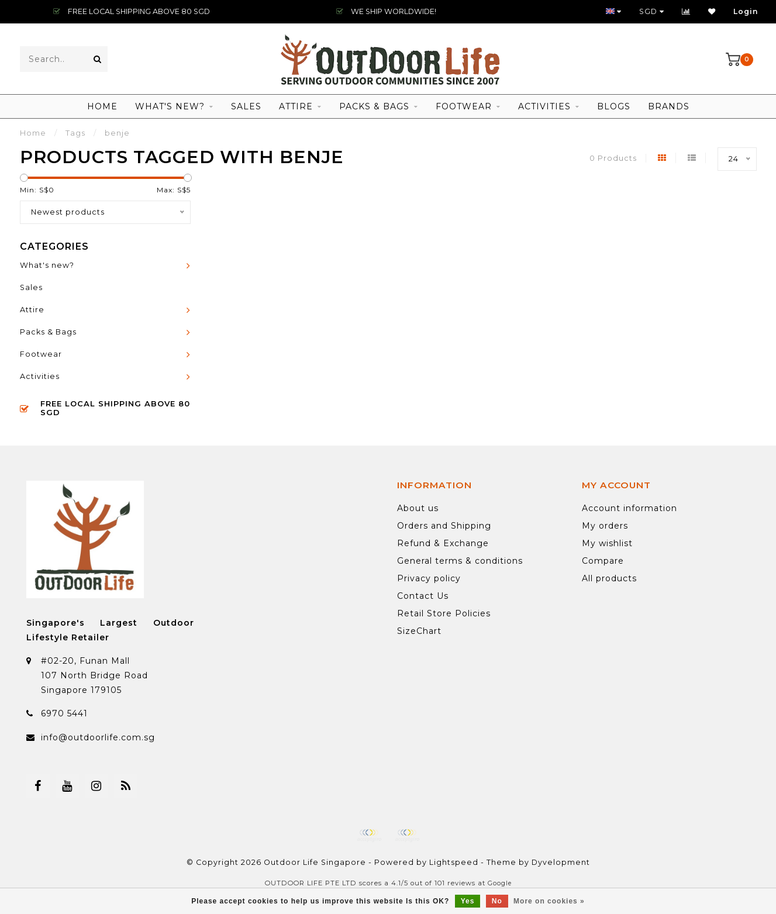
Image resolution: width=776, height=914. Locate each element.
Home (102, 106)
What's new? (170, 106)
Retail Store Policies (444, 613)
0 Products (613, 158)
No (497, 901)
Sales (246, 106)
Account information (629, 508)
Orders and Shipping (444, 525)
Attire (296, 106)
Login (745, 11)
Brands (668, 106)
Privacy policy (429, 578)
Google (500, 883)
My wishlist (607, 543)
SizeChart (419, 631)
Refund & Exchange (443, 543)
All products (609, 578)
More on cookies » (549, 901)
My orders (605, 525)
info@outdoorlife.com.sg (98, 737)
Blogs (613, 106)
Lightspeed (453, 862)
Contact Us (423, 596)
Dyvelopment (561, 862)
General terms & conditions (460, 561)
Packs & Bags (374, 106)
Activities (544, 106)
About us (418, 508)
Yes (468, 901)
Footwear (464, 106)
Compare (603, 561)
